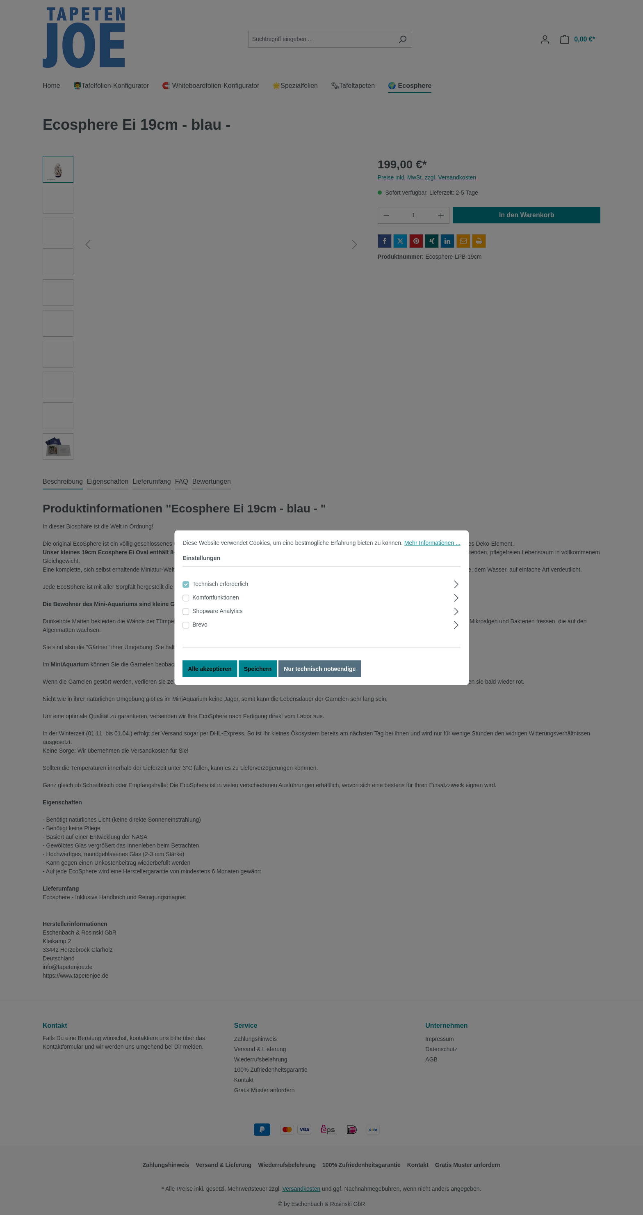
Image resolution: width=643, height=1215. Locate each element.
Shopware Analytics (217, 610)
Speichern (258, 668)
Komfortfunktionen (215, 597)
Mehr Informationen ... (432, 542)
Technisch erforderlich (220, 583)
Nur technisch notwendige (320, 668)
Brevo (199, 624)
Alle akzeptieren (210, 668)
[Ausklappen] (457, 583)
